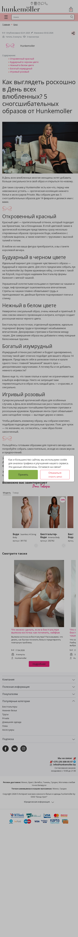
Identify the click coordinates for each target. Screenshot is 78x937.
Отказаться (55, 474)
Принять (23, 474)
